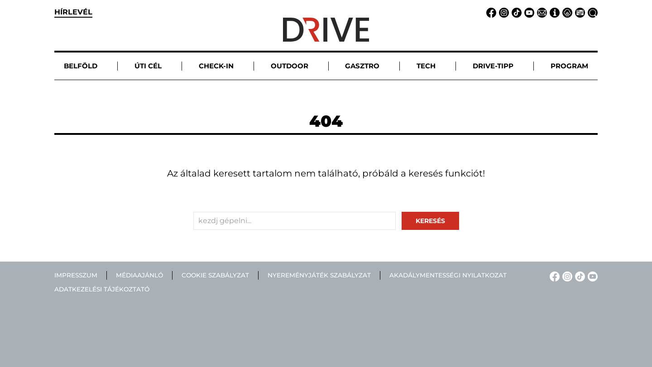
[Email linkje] (540, 12)
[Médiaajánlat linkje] (578, 12)
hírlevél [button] (73, 12)
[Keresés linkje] (591, 12)
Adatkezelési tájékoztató (101, 289)
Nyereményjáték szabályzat (319, 275)
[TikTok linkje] (515, 12)
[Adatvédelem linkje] (566, 12)
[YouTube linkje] (528, 12)
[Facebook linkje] (490, 12)
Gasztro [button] (362, 66)
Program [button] (569, 66)
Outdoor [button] (289, 66)
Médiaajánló (139, 275)
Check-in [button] (216, 66)
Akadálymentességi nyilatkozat (448, 275)
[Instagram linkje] (502, 12)
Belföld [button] (80, 66)
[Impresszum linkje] (553, 12)
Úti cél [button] (148, 66)
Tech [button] (426, 66)
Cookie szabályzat (215, 275)
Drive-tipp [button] (493, 66)
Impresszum (75, 275)
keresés (430, 221)
